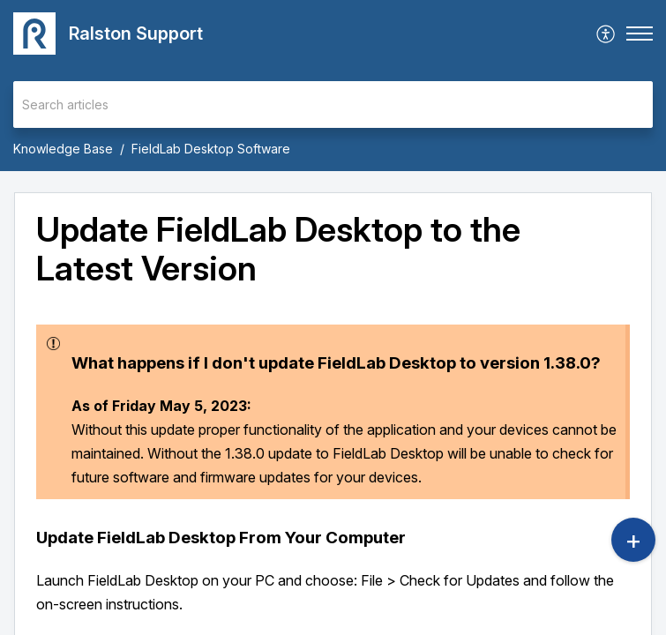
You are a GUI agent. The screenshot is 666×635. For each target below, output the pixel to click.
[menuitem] (606, 33)
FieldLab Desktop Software (210, 148)
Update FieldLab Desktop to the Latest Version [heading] (278, 249)
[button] (606, 33)
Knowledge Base (63, 148)
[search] (333, 104)
